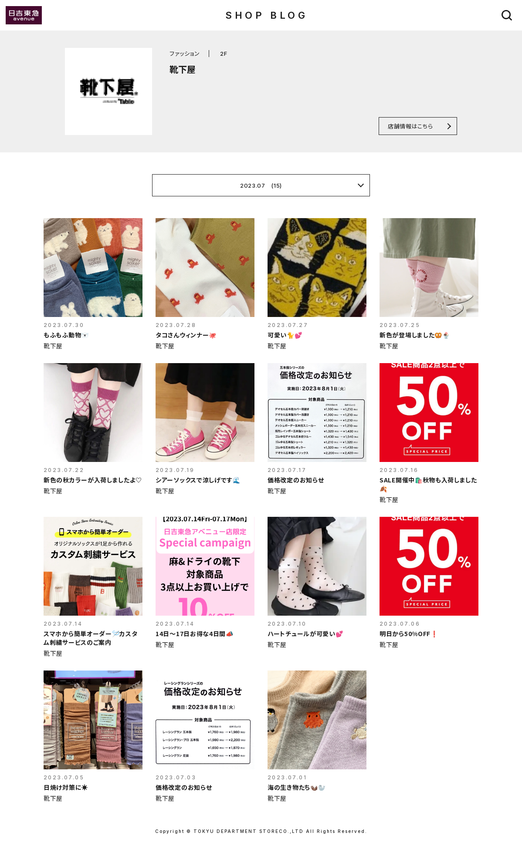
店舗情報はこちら (410, 126)
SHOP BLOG (266, 15)
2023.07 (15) (261, 185)
